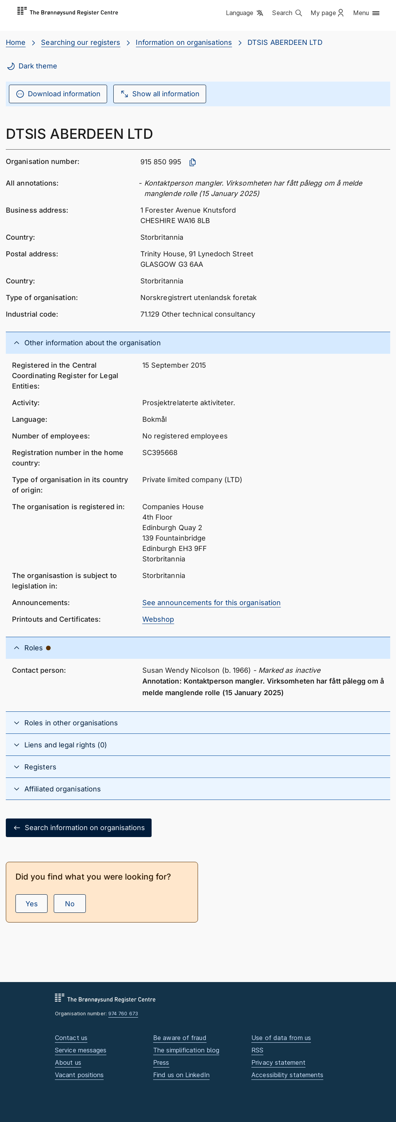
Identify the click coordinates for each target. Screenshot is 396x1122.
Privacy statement (278, 1062)
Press (161, 1062)
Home (16, 42)
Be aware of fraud (180, 1038)
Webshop (158, 619)
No (70, 904)
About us (68, 1062)
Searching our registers (80, 42)
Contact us (71, 1038)
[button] (245, 13)
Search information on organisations (78, 827)
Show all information (160, 94)
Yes (32, 904)
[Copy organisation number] (192, 162)
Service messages (80, 1050)
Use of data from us (281, 1038)
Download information (58, 94)
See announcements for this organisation (211, 603)
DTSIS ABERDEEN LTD (285, 42)
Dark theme (31, 66)
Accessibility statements (287, 1075)
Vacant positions (79, 1075)
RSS (257, 1050)
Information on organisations (184, 42)
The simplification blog (186, 1050)
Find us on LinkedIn (181, 1075)
